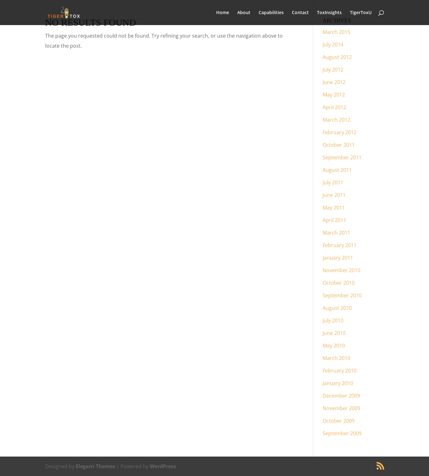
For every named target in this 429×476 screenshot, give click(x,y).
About (243, 12)
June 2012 (334, 82)
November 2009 (341, 408)
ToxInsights (329, 12)
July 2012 (333, 69)
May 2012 (334, 94)
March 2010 (336, 358)
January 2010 (338, 383)
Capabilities (271, 12)
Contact (300, 12)
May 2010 (334, 345)
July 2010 (333, 320)
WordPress (163, 466)
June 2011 (334, 195)
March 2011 (336, 232)
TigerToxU (361, 12)
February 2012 (340, 132)
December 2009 (341, 395)
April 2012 (334, 107)
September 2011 (342, 157)
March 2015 (336, 32)
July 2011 (333, 182)
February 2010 (340, 370)
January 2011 (338, 257)
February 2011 (340, 245)
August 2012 (337, 57)
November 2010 (341, 270)
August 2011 (337, 170)
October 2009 (339, 420)
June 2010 (334, 333)
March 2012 (336, 119)
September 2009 (342, 433)
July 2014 (333, 44)
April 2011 (334, 220)
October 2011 (339, 144)
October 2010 (339, 282)
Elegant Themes (95, 466)
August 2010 (337, 307)
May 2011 (334, 207)
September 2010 (342, 295)
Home (222, 12)
